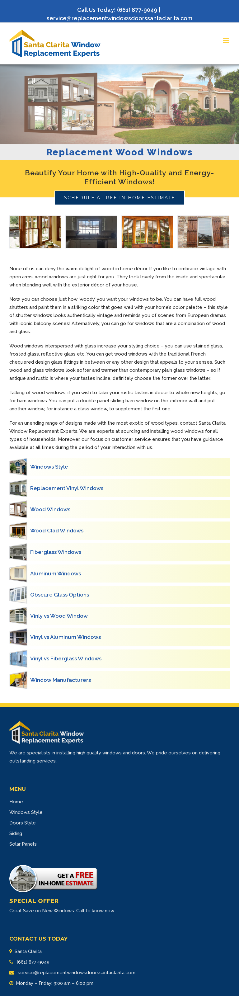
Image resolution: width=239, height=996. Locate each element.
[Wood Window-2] (91, 232)
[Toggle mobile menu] (226, 40)
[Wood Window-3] (147, 232)
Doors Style (22, 823)
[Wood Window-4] (203, 232)
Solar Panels (23, 844)
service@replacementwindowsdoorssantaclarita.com (119, 18)
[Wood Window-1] (35, 232)
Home (16, 802)
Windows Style (26, 812)
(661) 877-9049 (32, 962)
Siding (15, 833)
